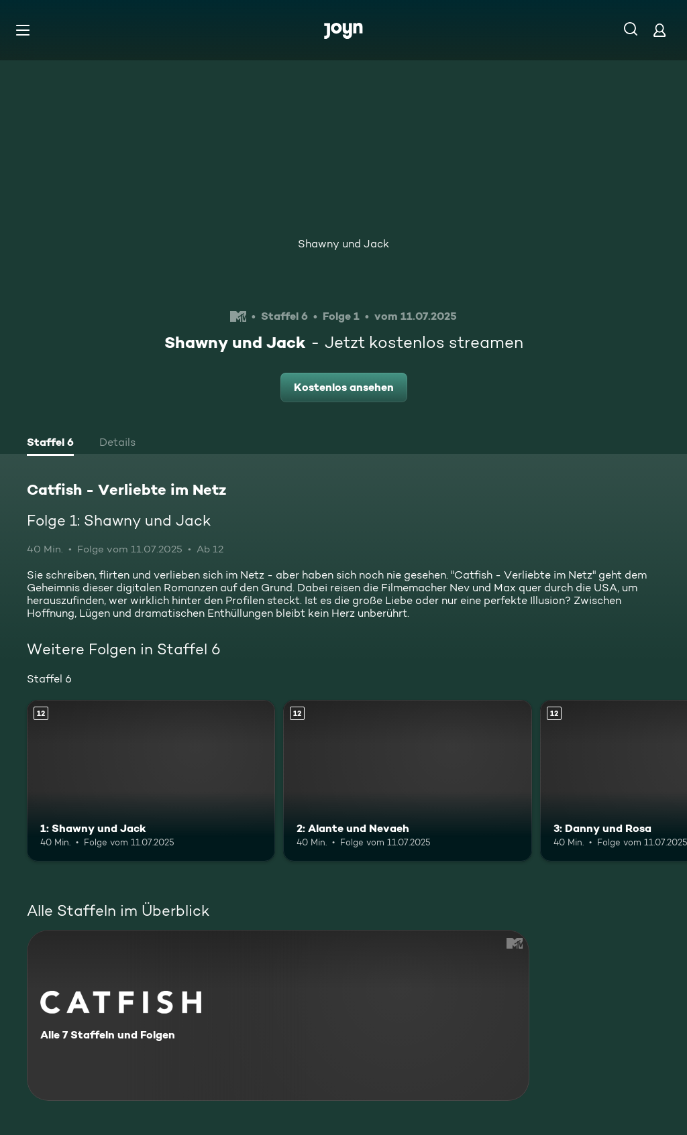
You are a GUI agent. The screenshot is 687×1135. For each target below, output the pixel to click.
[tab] (50, 444)
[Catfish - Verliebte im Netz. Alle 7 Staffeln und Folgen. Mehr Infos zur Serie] (278, 1015)
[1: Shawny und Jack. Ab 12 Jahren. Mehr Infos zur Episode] (151, 780)
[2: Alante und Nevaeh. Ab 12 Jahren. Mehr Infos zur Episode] (407, 780)
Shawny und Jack (343, 243)
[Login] (659, 30)
